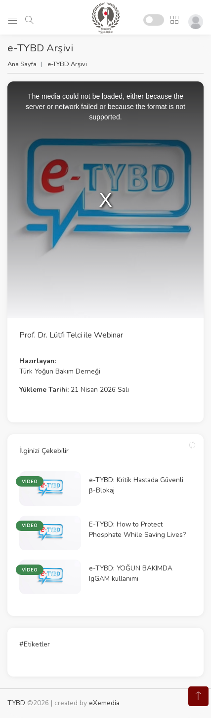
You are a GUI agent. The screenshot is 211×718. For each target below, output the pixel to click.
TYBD (16, 703)
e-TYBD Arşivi (67, 64)
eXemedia (104, 703)
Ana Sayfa (22, 64)
